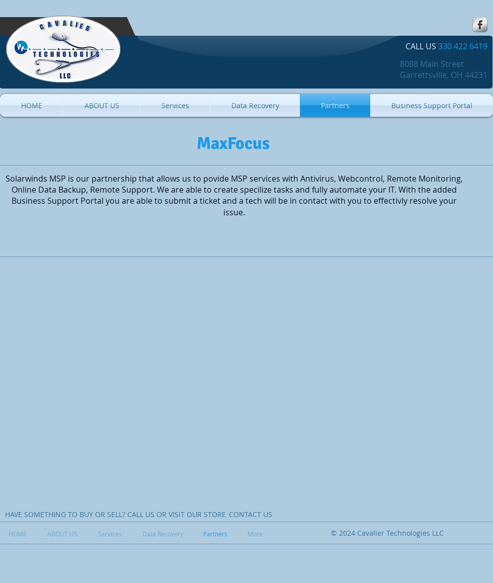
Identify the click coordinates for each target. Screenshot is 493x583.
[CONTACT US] (250, 514)
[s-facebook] (479, 24)
